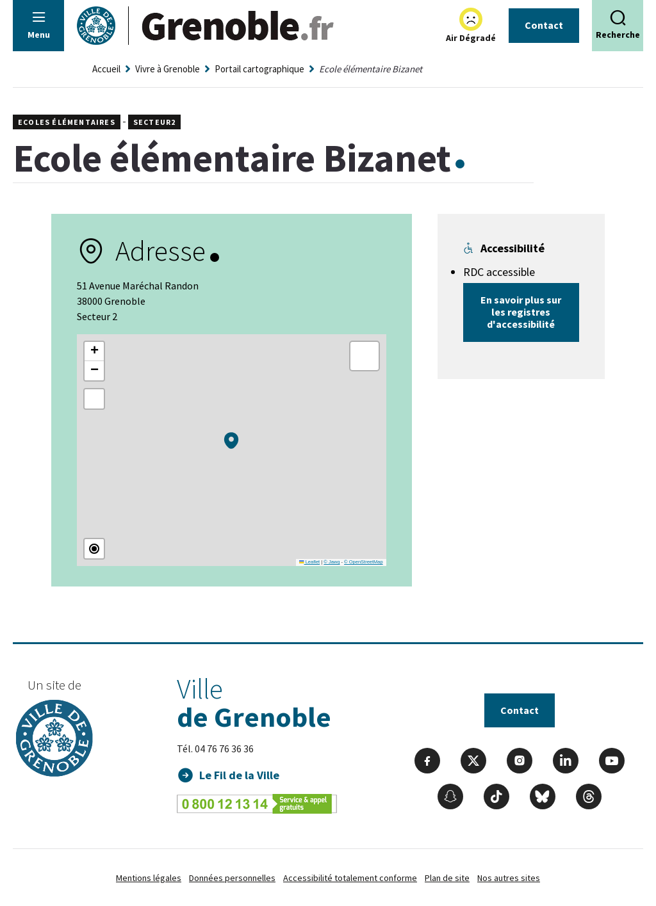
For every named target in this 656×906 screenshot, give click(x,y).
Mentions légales (148, 878)
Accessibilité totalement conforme (350, 878)
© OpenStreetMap (363, 562)
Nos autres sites (508, 878)
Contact (544, 25)
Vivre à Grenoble (167, 69)
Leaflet (309, 562)
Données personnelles (232, 878)
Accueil (106, 69)
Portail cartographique (259, 69)
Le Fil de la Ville (239, 775)
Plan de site (447, 878)
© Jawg (332, 562)
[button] (231, 440)
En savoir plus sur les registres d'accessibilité (520, 311)
